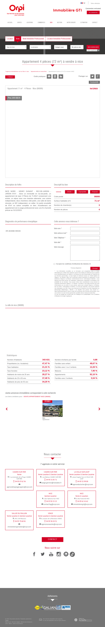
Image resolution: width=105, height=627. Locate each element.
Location (10, 39)
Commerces (41, 22)
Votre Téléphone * (59, 238)
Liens (6, 623)
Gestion (59, 22)
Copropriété (82, 192)
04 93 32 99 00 (82, 481)
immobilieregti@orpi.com (82, 504)
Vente (18, 39)
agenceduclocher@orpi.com (83, 484)
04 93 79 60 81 (20, 521)
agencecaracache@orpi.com (51, 524)
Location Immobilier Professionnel (59, 39)
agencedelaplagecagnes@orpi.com (19, 487)
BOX (51, 22)
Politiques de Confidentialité (83, 294)
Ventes (19, 22)
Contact (94, 22)
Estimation (83, 22)
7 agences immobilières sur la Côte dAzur (17, 71)
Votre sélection (95, 3)
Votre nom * (58, 228)
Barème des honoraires (26, 622)
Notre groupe (71, 22)
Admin (10, 623)
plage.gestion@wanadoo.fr (52, 483)
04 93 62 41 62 (82, 501)
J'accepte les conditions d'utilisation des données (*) (73, 264)
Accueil (10, 22)
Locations (30, 22)
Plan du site (8, 622)
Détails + (70, 192)
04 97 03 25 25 (51, 501)
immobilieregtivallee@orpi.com (19, 527)
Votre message (59, 247)
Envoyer (95, 268)
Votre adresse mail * (60, 233)
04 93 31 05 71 (51, 480)
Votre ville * (57, 242)
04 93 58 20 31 (51, 521)
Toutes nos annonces (18, 623)
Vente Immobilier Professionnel (33, 39)
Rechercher (93, 47)
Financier (95, 192)
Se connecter (93, 12)
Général (58, 192)
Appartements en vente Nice (39, 71)
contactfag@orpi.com (52, 504)
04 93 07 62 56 (20, 481)
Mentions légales (16, 622)
